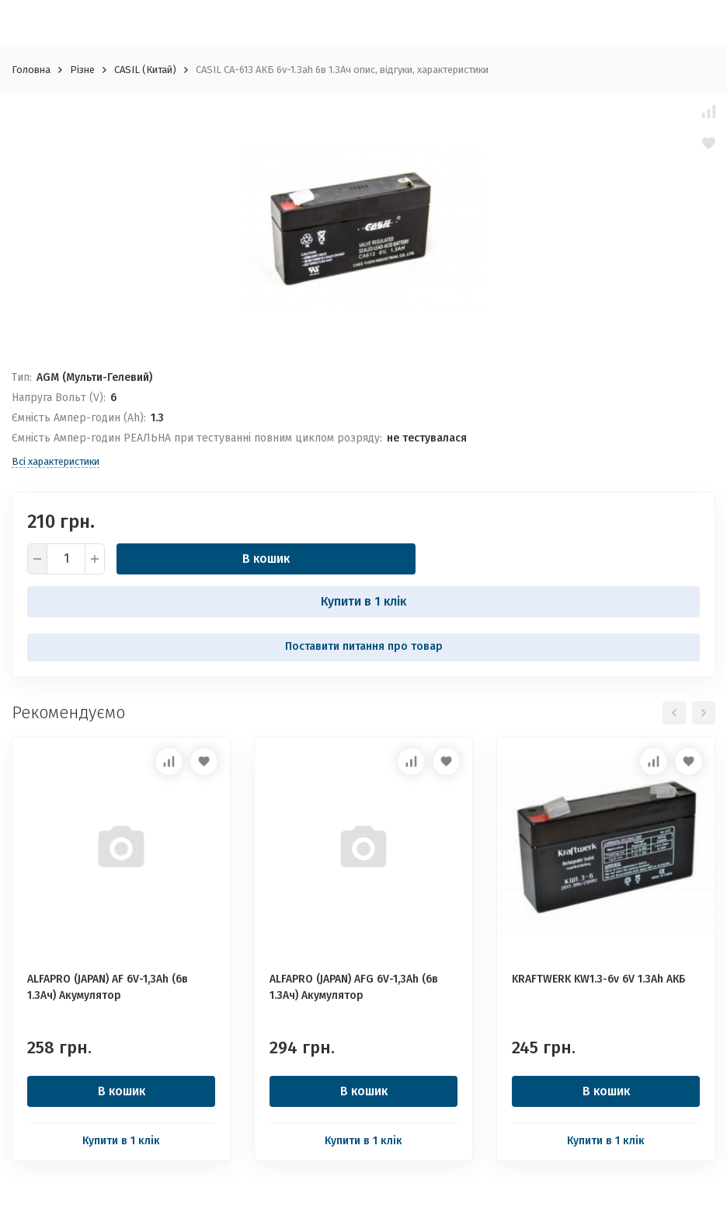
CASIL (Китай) (145, 69)
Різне (82, 69)
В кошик (266, 558)
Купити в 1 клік (363, 601)
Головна (31, 69)
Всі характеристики (55, 461)
